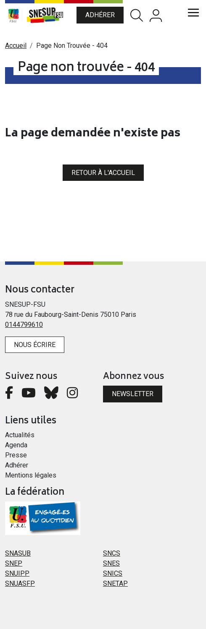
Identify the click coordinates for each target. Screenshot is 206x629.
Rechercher (136, 15)
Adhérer (100, 15)
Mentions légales (30, 475)
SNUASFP (20, 583)
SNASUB (18, 553)
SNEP (13, 563)
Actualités (19, 435)
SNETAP (115, 583)
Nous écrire (34, 345)
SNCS (111, 553)
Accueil (15, 46)
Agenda (16, 445)
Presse (16, 455)
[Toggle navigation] (193, 12)
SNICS (112, 573)
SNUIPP (17, 573)
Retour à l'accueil (103, 173)
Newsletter (132, 394)
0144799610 (24, 325)
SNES (111, 563)
